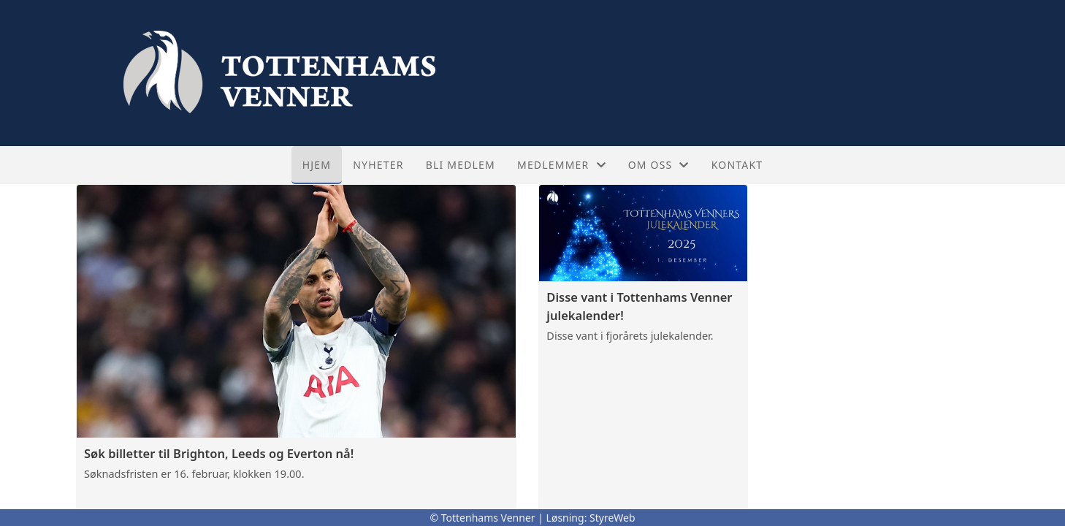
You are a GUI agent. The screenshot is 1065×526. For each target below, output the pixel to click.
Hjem (316, 165)
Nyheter (378, 165)
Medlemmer (561, 165)
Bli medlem (460, 165)
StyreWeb (612, 518)
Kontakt (737, 165)
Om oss (659, 165)
